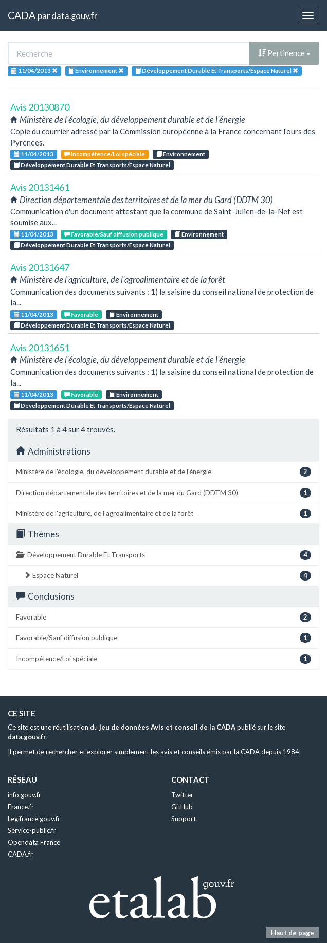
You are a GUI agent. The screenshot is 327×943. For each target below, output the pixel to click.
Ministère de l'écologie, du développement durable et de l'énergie (163, 472)
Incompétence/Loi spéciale (104, 154)
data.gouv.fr (74, 16)
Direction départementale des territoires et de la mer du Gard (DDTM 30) (163, 493)
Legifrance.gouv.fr (34, 818)
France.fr (21, 807)
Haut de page (292, 933)
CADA (21, 15)
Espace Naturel (167, 576)
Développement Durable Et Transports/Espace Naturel (92, 164)
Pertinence (284, 53)
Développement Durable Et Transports (163, 555)
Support (183, 818)
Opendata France (34, 842)
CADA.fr (20, 854)
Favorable (81, 314)
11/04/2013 (33, 154)
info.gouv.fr (24, 795)
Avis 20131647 (39, 267)
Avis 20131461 (39, 187)
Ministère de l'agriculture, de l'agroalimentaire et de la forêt (163, 513)
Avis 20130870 (39, 107)
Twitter (182, 795)
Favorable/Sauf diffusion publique (114, 234)
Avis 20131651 (39, 347)
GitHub (182, 807)
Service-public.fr (32, 830)
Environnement (180, 154)
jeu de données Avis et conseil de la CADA (167, 727)
